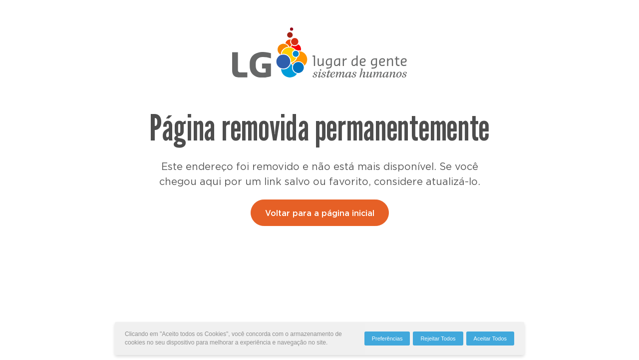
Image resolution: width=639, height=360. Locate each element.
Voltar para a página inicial (319, 214)
